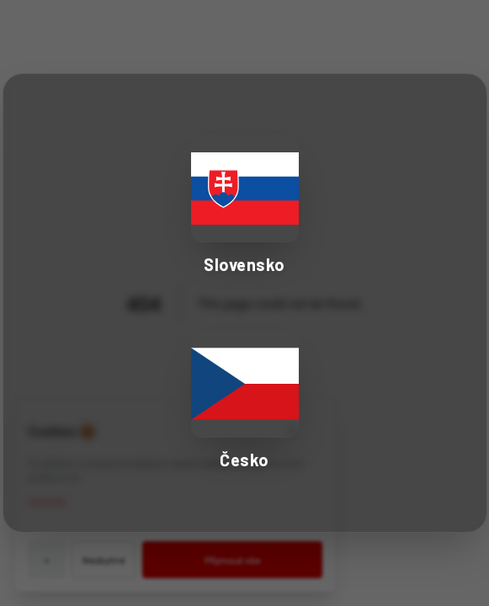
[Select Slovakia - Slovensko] (245, 205)
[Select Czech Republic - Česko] (245, 401)
